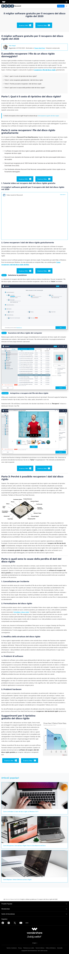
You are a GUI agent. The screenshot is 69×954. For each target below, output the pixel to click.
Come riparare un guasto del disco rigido (48, 115)
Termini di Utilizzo (39, 948)
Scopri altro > (63, 194)
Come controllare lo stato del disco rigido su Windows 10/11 (21, 811)
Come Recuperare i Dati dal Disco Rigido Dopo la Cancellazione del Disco (24, 845)
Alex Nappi (12, 45)
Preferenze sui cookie (28, 948)
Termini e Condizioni (12, 948)
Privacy (20, 948)
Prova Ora (60, 6)
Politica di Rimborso (51, 948)
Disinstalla (59, 948)
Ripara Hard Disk (39, 48)
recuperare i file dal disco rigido (45, 70)
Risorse (8, 899)
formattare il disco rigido (21, 612)
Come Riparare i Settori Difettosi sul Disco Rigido (17, 879)
